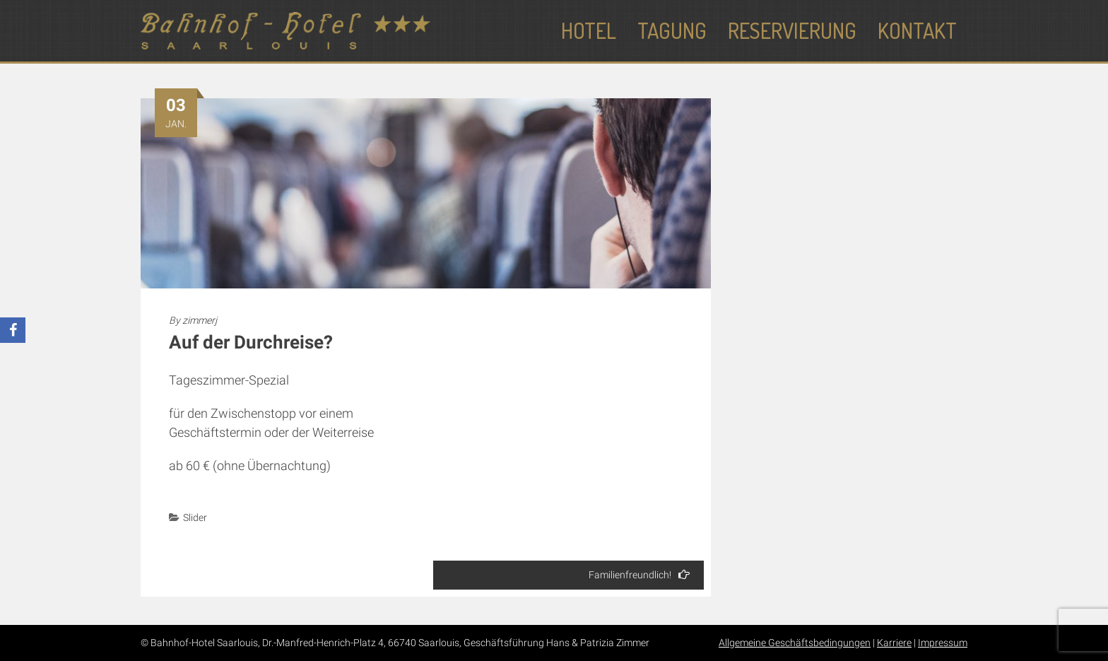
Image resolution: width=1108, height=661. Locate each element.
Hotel (588, 30)
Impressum (942, 642)
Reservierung (792, 30)
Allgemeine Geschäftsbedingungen (795, 642)
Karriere (894, 642)
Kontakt (917, 30)
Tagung (672, 30)
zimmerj (199, 320)
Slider (195, 517)
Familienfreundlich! (639, 574)
